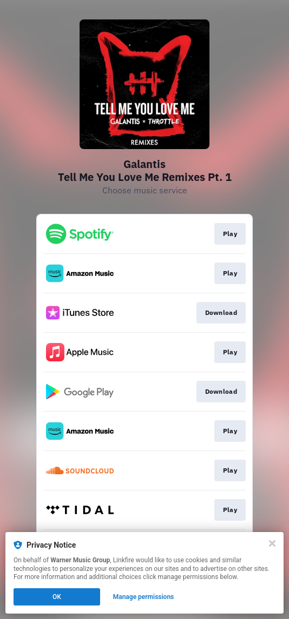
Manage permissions (143, 597)
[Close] (272, 543)
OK (56, 597)
